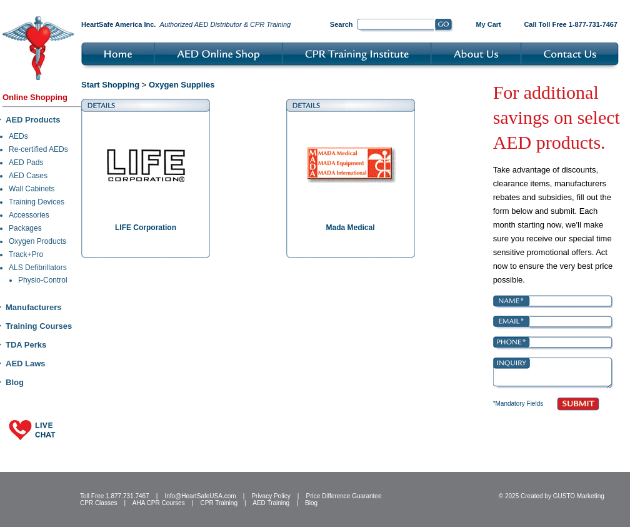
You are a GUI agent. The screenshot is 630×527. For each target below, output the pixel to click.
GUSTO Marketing (578, 496)
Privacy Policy (270, 496)
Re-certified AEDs (38, 149)
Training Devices (36, 202)
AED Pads (26, 162)
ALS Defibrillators (38, 267)
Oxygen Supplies (181, 84)
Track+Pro (26, 254)
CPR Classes (98, 502)
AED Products (33, 119)
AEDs (18, 136)
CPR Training (219, 502)
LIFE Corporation (145, 227)
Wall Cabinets (32, 188)
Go (444, 26)
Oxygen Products (37, 241)
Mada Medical (350, 227)
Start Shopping (110, 84)
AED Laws (26, 363)
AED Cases (28, 175)
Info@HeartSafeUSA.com (200, 496)
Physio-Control (43, 280)
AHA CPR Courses (158, 502)
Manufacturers (34, 307)
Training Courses (39, 326)
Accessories (29, 215)
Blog (15, 382)
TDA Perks (26, 344)
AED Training (270, 502)
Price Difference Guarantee (343, 496)
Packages (25, 228)
